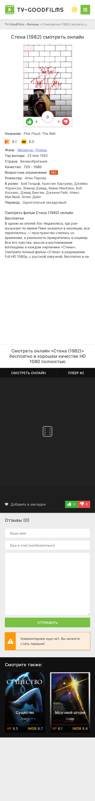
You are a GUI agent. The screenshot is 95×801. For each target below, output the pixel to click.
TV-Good (40, 9)
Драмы (41, 150)
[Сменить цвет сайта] (74, 9)
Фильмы (33, 24)
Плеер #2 (76, 373)
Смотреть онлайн (28, 373)
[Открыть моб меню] (85, 9)
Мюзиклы (25, 150)
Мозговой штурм (70, 712)
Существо (25, 712)
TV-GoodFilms (14, 24)
